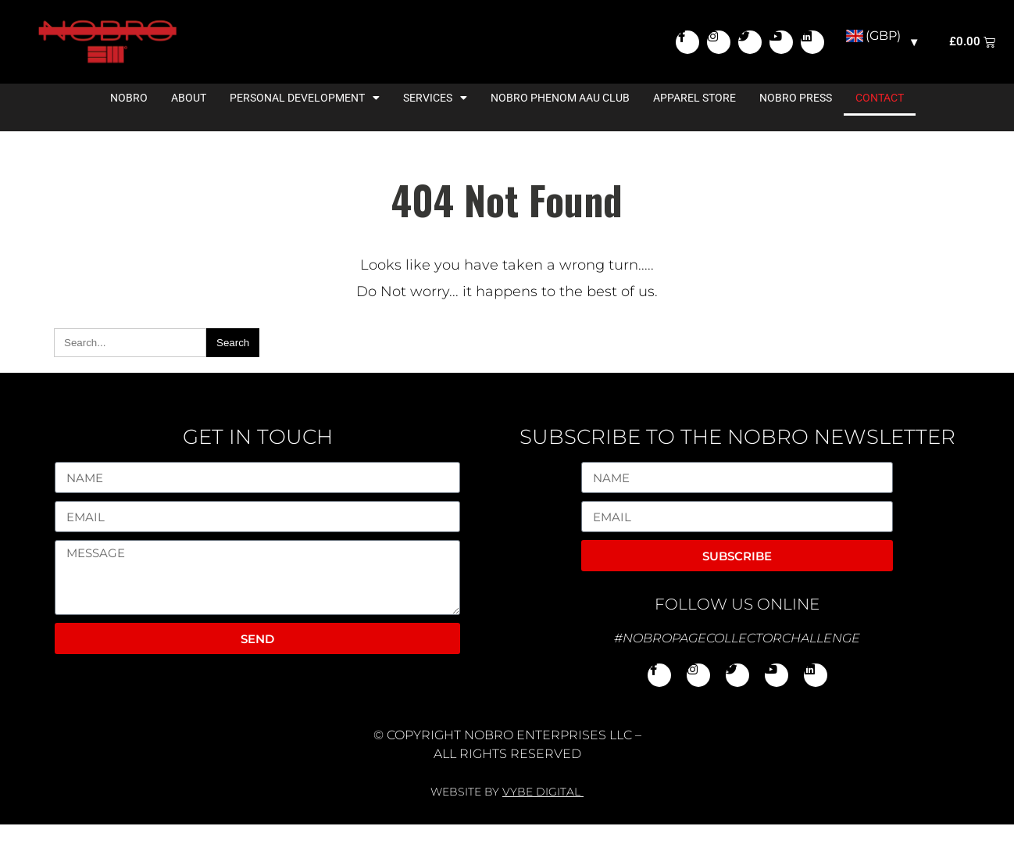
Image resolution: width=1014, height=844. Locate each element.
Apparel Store (694, 117)
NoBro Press (795, 117)
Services (435, 117)
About (188, 117)
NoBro (129, 117)
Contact (879, 117)
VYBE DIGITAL (541, 811)
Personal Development (305, 117)
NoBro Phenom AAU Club (560, 117)
